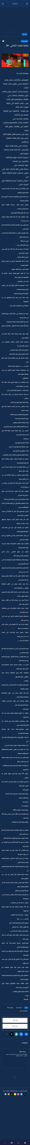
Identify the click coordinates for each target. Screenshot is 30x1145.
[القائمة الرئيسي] (27, 4)
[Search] (18, 1143)
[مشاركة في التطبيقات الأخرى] (7, 1034)
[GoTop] (5, 1143)
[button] (21, 1034)
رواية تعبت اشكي (23, 1011)
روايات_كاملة (10, 1008)
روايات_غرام (24, 41)
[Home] (25, 1143)
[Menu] (11, 1143)
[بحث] (3, 4)
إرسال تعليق (22, 1052)
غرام (4, 1091)
